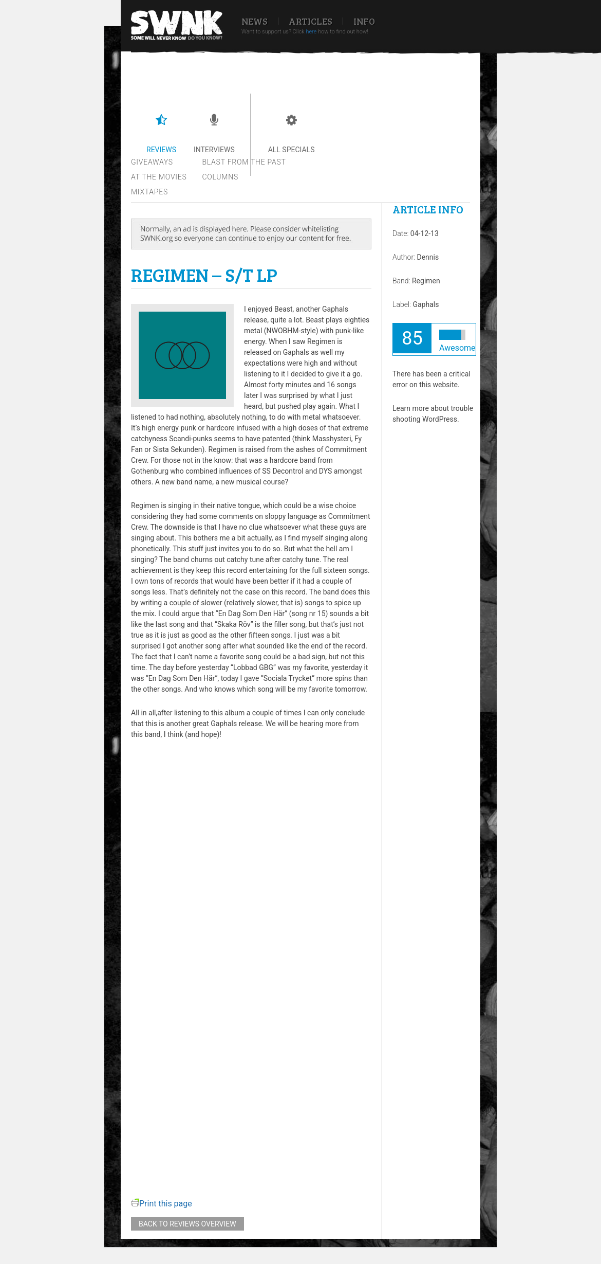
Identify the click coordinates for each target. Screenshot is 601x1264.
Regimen (426, 281)
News (254, 21)
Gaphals (425, 304)
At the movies (159, 177)
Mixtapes (149, 192)
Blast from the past (244, 162)
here (311, 31)
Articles (310, 21)
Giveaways (152, 162)
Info (364, 21)
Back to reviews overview (187, 1224)
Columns (220, 177)
